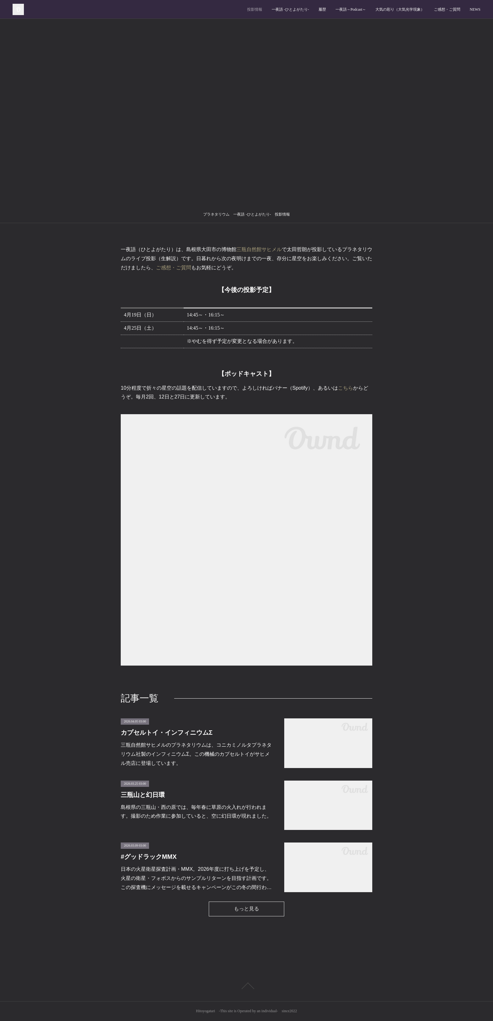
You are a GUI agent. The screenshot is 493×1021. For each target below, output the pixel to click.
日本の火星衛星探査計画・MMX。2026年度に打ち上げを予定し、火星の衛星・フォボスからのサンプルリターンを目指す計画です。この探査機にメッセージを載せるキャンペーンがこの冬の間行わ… (196, 878)
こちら (345, 388)
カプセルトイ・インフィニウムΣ (167, 732)
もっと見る (246, 908)
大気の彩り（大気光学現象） (399, 9)
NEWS (475, 9)
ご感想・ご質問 (447, 9)
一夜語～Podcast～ (350, 9)
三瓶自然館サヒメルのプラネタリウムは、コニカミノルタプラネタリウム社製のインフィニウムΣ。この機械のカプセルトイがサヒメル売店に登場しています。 (196, 754)
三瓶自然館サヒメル (259, 249)
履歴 (322, 9)
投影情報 (254, 9)
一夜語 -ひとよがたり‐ (290, 9)
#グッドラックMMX (149, 856)
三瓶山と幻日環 (143, 794)
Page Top (246, 985)
